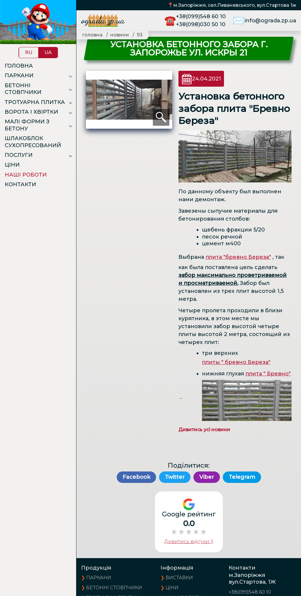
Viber (206, 477)
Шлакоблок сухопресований (33, 141)
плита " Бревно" (268, 373)
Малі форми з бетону (27, 125)
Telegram (242, 477)
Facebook (136, 477)
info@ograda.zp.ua (270, 20)
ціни (171, 587)
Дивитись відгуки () (188, 541)
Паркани (19, 75)
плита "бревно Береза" (238, 257)
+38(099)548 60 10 (201, 16)
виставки (179, 577)
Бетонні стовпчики (23, 88)
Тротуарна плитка (35, 102)
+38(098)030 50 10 (200, 24)
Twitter (175, 477)
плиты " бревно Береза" (236, 362)
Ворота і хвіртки (31, 112)
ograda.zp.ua (103, 20)
